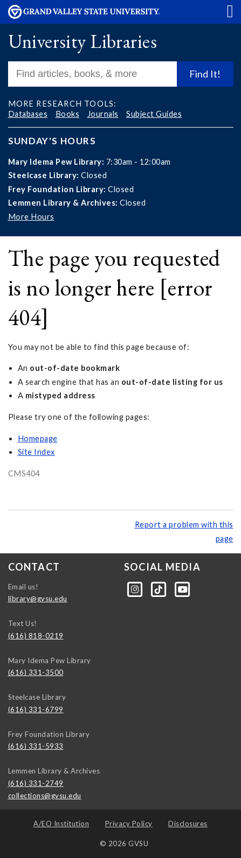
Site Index (36, 451)
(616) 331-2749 (36, 783)
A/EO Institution (61, 823)
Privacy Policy (129, 823)
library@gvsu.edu (37, 598)
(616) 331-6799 (36, 709)
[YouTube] (183, 588)
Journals (103, 113)
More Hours (31, 216)
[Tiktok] (159, 588)
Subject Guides (154, 113)
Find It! (205, 74)
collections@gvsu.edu (44, 795)
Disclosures (188, 823)
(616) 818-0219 (36, 635)
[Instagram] (136, 588)
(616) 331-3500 (36, 672)
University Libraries (82, 41)
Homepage (38, 438)
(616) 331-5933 (36, 746)
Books (68, 113)
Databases (28, 113)
